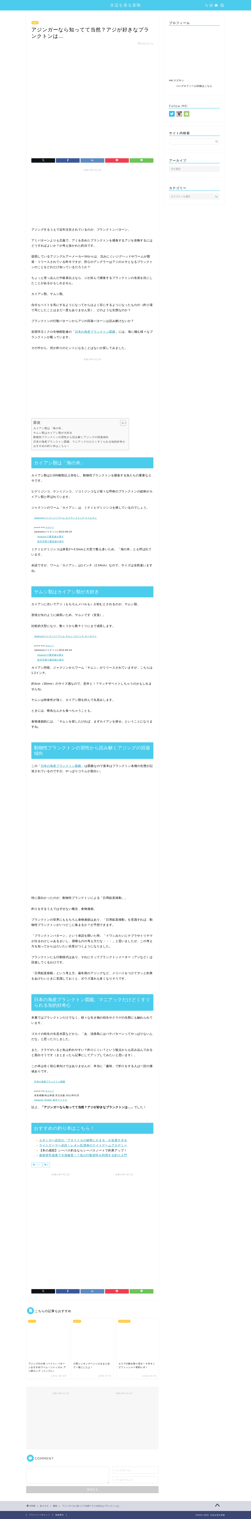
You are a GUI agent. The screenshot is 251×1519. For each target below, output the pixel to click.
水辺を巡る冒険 (125, 5)
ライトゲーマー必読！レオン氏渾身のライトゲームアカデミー (83, 1145)
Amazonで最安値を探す (50, 536)
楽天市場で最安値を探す (50, 541)
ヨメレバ (49, 1091)
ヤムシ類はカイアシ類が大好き (52, 432)
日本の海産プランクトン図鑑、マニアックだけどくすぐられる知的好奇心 (79, 441)
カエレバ (49, 527)
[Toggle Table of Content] (121, 423)
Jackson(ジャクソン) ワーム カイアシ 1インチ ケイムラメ (65, 518)
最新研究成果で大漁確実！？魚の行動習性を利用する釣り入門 (83, 1155)
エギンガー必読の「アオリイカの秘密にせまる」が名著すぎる (83, 1140)
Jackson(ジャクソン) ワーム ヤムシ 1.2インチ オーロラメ (65, 636)
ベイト (37, 1165)
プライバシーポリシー (39, 1515)
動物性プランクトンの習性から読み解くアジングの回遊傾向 (71, 437)
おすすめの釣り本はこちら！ (51, 445)
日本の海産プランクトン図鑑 (95, 331)
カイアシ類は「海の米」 (48, 428)
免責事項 (59, 1515)
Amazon (39, 1100)
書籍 (35, 23)
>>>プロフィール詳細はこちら (194, 86)
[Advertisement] (92, 197)
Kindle (48, 1100)
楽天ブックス (60, 1100)
